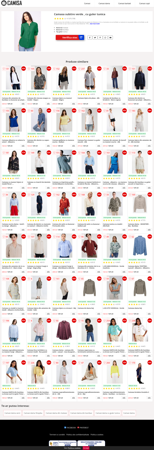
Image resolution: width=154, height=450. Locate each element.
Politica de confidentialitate (77, 434)
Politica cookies (97, 434)
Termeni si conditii (57, 434)
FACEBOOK (70, 427)
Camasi (87, 3)
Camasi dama (104, 3)
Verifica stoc (73, 37)
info (23, 104)
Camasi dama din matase (56, 413)
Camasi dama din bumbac (81, 413)
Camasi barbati (124, 3)
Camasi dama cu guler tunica (108, 413)
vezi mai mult (95, 24)
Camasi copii (144, 3)
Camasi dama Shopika (33, 413)
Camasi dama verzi (12, 413)
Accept (86, 448)
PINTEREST (83, 427)
